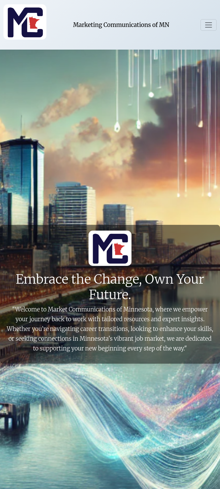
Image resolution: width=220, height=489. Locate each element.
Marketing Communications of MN (121, 24)
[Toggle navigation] (209, 25)
